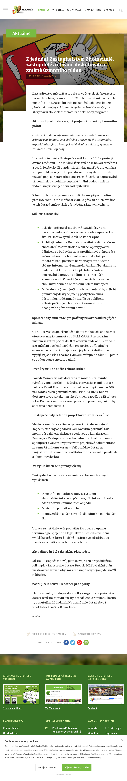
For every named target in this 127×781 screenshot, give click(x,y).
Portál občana (11, 728)
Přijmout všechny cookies (77, 767)
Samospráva (74, 10)
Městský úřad (93, 10)
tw (72, 642)
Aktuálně (43, 10)
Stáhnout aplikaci (12, 708)
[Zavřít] (122, 740)
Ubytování (111, 733)
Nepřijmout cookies (47, 767)
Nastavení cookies (63, 774)
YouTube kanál (52, 708)
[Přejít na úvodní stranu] (22, 9)
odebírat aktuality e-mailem (49, 634)
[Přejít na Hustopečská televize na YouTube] (63, 694)
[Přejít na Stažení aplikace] (21, 694)
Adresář (109, 10)
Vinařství (93, 728)
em (86, 642)
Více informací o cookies (21, 750)
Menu (5, 9)
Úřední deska (10, 733)
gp (79, 642)
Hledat (121, 10)
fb (66, 642)
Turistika (58, 10)
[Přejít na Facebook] (106, 694)
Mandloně (93, 733)
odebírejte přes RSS (89, 634)
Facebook (92, 708)
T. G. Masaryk (113, 728)
